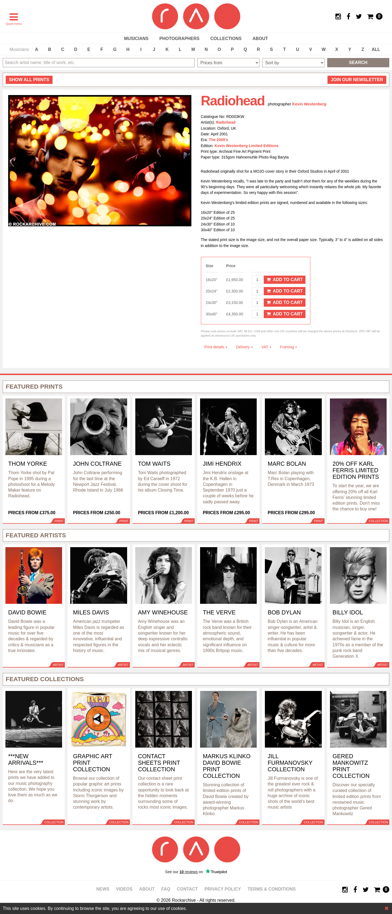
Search (358, 62)
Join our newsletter (357, 79)
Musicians (136, 38)
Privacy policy (222, 889)
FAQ (165, 889)
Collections (226, 38)
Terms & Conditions (271, 889)
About (260, 38)
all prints (29, 79)
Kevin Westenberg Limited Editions (246, 146)
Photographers (179, 38)
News (102, 889)
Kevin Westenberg (309, 104)
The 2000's (218, 140)
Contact (187, 889)
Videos (124, 889)
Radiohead (226, 122)
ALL (376, 49)
